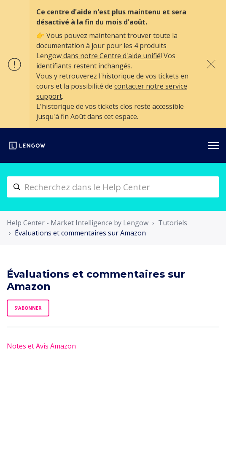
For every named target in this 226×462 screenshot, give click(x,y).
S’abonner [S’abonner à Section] (28, 308)
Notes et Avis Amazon (41, 346)
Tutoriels (172, 222)
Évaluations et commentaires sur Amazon (80, 233)
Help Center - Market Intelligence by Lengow (77, 222)
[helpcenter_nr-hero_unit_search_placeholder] (113, 186)
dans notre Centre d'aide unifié (111, 55)
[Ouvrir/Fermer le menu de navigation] (214, 145)
